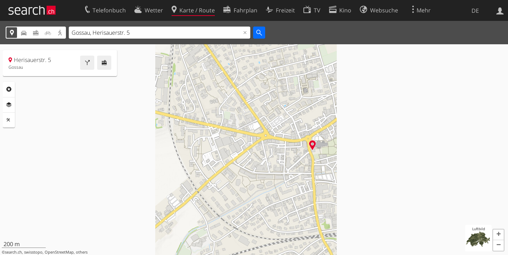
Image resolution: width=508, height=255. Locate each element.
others (82, 252)
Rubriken (9, 89)
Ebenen (9, 104)
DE (475, 11)
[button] (498, 235)
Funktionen (9, 120)
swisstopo (33, 252)
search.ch (13, 252)
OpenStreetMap (59, 252)
